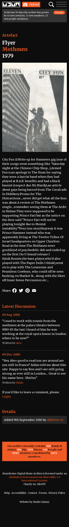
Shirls (19, 382)
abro (19, 343)
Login (6, 396)
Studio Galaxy (41, 501)
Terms (43, 493)
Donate (59, 12)
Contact (32, 493)
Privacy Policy (57, 493)
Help (7, 493)
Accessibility (18, 493)
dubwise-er (55, 420)
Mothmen (15, 49)
